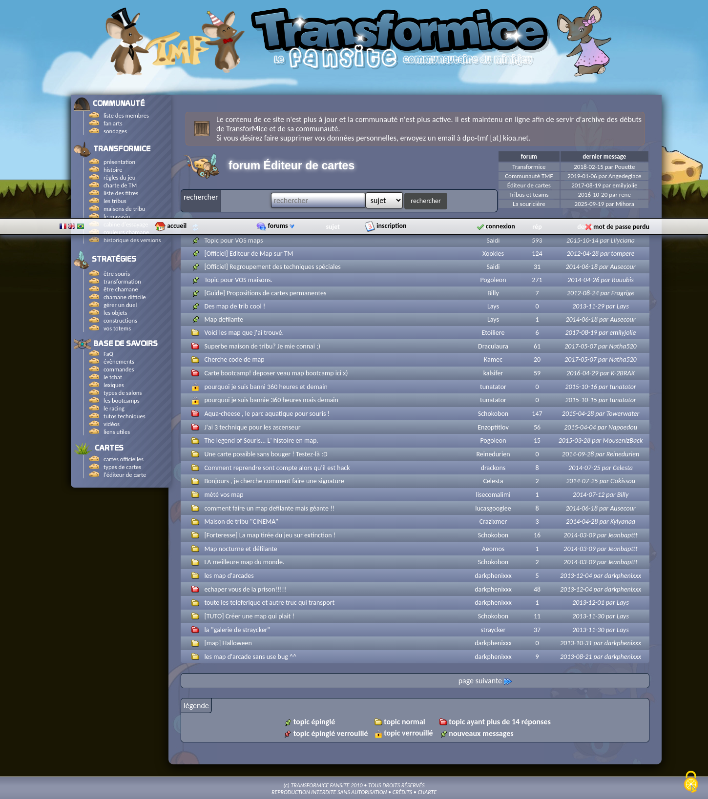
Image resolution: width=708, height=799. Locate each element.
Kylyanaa (622, 521)
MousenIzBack (623, 440)
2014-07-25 (584, 468)
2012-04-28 (582, 253)
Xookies (493, 253)
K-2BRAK (623, 373)
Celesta (623, 468)
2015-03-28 (574, 440)
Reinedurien (493, 454)
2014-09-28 (578, 454)
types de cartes (122, 467)
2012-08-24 (583, 293)
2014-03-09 (579, 535)
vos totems (117, 328)
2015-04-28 (578, 414)
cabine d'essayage (126, 224)
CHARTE (427, 792)
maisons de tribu (124, 208)
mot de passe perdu (621, 85)
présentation (119, 161)
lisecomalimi (493, 495)
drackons (493, 468)
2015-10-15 (581, 400)
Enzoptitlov (493, 427)
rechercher (426, 201)
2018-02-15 (589, 166)
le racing (114, 408)
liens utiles (117, 431)
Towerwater (623, 414)
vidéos (112, 424)
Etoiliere (493, 332)
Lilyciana (623, 240)
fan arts (113, 123)
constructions (120, 320)
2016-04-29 (582, 373)
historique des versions (132, 240)
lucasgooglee (493, 508)
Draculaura (493, 346)
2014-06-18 (581, 267)
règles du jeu (119, 177)
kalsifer (493, 373)
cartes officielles (124, 459)
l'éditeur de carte (125, 474)
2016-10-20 (593, 194)
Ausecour (622, 267)
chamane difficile (125, 297)
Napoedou (622, 427)
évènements (119, 361)
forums (281, 84)
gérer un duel (120, 304)
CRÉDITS (402, 792)
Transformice (528, 166)
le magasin (117, 216)
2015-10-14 (582, 240)
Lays (493, 306)
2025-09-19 (589, 203)
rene (625, 194)
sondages (115, 131)
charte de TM (120, 185)
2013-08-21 (576, 657)
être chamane (121, 289)
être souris (117, 273)
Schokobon (493, 414)
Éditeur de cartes (529, 185)
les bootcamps (122, 400)
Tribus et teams (529, 194)
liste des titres (121, 193)
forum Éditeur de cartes (291, 165)
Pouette (625, 166)
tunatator (493, 387)
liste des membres (126, 115)
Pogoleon (493, 280)
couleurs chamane (126, 232)
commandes (119, 369)
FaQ (108, 353)
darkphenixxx (493, 576)
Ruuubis (623, 280)
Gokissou (622, 481)
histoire (113, 169)
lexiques (114, 385)
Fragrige (622, 293)
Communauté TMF (529, 176)
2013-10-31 (576, 643)
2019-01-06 (582, 176)
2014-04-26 (583, 280)
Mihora (625, 203)
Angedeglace (624, 176)
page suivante (485, 680)
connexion (500, 85)
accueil (177, 84)
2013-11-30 (588, 616)
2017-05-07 (580, 346)
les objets (115, 312)
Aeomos (493, 549)
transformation (122, 281)
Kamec (493, 359)
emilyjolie (624, 185)
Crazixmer (493, 521)
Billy (493, 293)
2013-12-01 (588, 602)
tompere (622, 253)
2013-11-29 (588, 306)
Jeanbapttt (623, 535)
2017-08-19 (586, 185)
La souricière (529, 203)
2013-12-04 (576, 576)
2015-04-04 (580, 427)
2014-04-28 (582, 521)
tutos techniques (125, 416)
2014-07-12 (588, 495)
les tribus (115, 201)
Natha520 (623, 346)
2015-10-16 (581, 387)
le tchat (113, 377)
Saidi (493, 240)
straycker (493, 630)
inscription (391, 84)
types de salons (123, 392)
